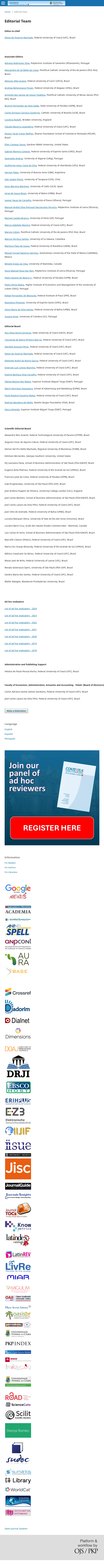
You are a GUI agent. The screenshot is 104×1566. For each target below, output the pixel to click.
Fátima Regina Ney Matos (18, 381)
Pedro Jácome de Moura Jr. (18, 277)
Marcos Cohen (12, 232)
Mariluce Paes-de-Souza (17, 246)
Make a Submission (16, 710)
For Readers (10, 862)
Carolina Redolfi (13, 119)
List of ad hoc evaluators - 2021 (21, 629)
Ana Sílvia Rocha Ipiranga (18, 332)
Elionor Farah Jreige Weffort (19, 133)
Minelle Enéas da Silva (16, 263)
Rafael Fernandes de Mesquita (20, 295)
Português (10, 738)
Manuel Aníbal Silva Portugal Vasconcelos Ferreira (31, 207)
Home (7, 11)
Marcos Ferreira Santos (17, 239)
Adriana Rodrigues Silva (17, 63)
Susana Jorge (11, 316)
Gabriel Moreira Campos (17, 151)
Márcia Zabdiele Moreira (17, 225)
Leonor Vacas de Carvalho (18, 200)
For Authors (10, 867)
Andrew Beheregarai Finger (19, 87)
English (8, 729)
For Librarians (11, 872)
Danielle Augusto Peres (17, 346)
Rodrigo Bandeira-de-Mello (19, 402)
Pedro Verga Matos (14, 284)
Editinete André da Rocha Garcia (21, 360)
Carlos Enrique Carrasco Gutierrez (22, 112)
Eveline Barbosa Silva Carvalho (20, 374)
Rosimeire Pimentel (15, 302)
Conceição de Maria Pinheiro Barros (23, 339)
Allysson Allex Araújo (15, 80)
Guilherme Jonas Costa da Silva (21, 165)
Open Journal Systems (16, 1528)
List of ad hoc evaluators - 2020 (21, 636)
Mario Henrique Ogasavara (19, 388)
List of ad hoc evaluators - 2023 (21, 615)
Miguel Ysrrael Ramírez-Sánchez (21, 252)
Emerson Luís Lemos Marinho (20, 367)
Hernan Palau (12, 172)
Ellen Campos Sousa (15, 144)
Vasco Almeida (12, 409)
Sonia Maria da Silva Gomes (19, 309)
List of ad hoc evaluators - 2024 (21, 608)
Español (9, 733)
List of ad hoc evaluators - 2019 (21, 643)
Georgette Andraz (14, 158)
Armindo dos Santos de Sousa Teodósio (25, 94)
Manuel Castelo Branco (17, 218)
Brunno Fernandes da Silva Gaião (22, 105)
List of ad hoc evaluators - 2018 (21, 650)
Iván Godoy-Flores (14, 179)
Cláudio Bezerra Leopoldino (19, 126)
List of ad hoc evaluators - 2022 (21, 622)
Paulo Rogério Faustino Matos (20, 395)
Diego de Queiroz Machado (19, 37)
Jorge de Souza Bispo (15, 193)
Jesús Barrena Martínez (17, 186)
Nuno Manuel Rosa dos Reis (19, 270)
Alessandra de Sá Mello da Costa (21, 70)
